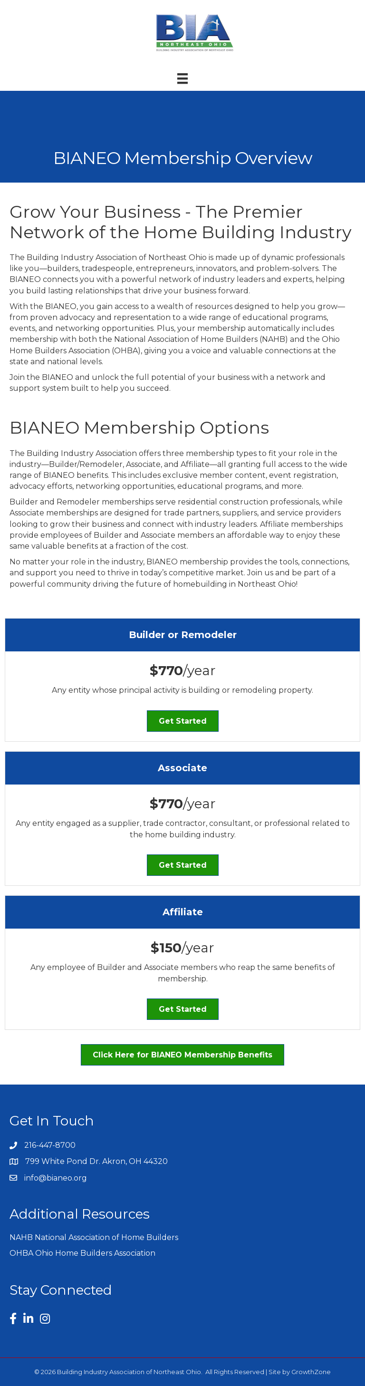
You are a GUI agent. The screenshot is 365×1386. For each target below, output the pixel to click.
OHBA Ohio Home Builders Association (82, 1253)
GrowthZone (311, 1372)
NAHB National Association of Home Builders (94, 1237)
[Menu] (182, 78)
